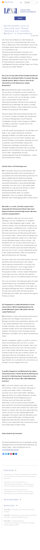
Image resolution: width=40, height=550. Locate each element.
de (21, 3)
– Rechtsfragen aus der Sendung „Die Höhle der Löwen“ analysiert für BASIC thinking (20, 516)
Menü (20, 18)
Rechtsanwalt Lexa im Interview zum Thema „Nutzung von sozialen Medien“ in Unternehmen (18, 29)
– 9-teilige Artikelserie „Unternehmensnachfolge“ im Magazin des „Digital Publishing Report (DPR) (19, 523)
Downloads (9, 470)
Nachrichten (9, 505)
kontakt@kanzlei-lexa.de (10, 450)
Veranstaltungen (11, 499)
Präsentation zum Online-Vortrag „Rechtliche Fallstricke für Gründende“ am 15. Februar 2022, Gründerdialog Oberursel (20, 476)
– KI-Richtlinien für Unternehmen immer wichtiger (19, 511)
